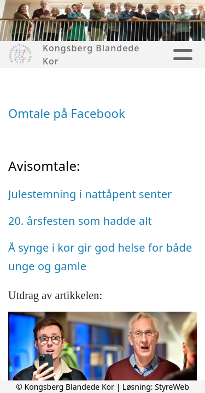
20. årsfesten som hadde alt (80, 220)
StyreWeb (172, 387)
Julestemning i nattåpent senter (90, 194)
